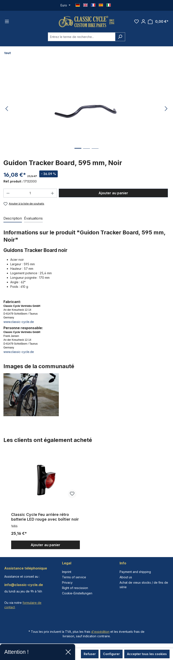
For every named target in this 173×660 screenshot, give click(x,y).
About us (126, 577)
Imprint (66, 572)
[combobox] (81, 36)
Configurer (111, 654)
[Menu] (6, 21)
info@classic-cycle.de (23, 585)
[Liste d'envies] (136, 21)
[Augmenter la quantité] (52, 193)
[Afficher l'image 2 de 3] (86, 151)
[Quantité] (30, 193)
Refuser (90, 654)
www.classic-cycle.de (18, 322)
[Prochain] (166, 109)
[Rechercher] (120, 36)
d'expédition (100, 631)
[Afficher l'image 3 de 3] (95, 151)
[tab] (12, 218)
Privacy (67, 582)
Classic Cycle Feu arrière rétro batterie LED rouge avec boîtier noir (45, 516)
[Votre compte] (143, 21)
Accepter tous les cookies (147, 654)
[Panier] (158, 22)
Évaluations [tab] (33, 218)
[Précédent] (6, 109)
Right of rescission (75, 588)
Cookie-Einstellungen (77, 593)
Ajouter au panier (113, 193)
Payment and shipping (135, 572)
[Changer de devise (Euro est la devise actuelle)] (65, 5)
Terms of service (74, 577)
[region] (86, 500)
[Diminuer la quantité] (7, 193)
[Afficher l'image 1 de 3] (77, 151)
